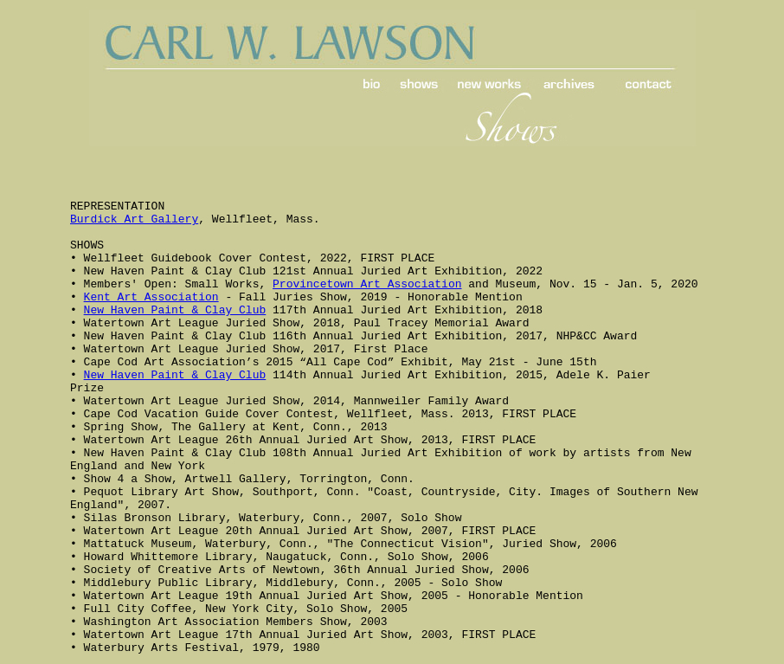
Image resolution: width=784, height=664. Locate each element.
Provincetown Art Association (367, 284)
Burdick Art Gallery (134, 219)
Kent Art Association (151, 297)
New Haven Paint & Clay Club (175, 310)
